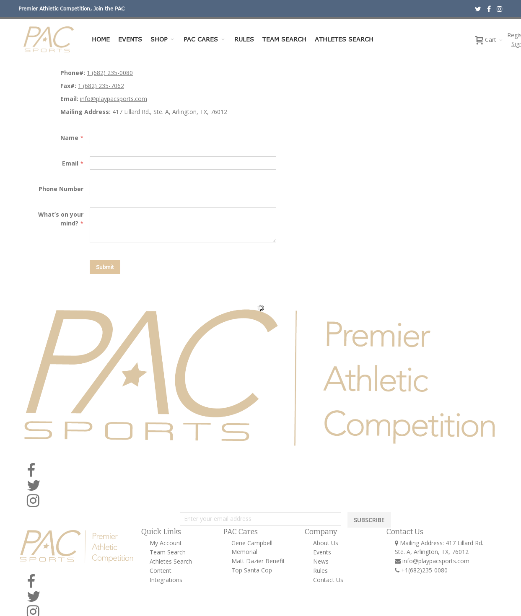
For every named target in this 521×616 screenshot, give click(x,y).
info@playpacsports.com (113, 99)
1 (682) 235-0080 (110, 73)
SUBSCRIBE (369, 520)
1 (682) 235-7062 (101, 86)
